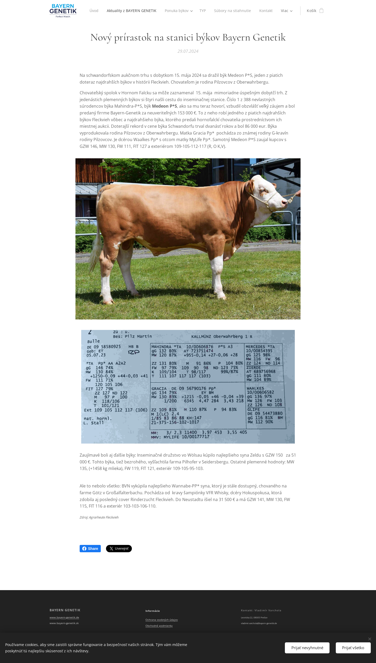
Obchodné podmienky (159, 625)
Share (90, 548)
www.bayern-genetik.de (64, 617)
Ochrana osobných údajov (161, 620)
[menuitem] (113, 10)
